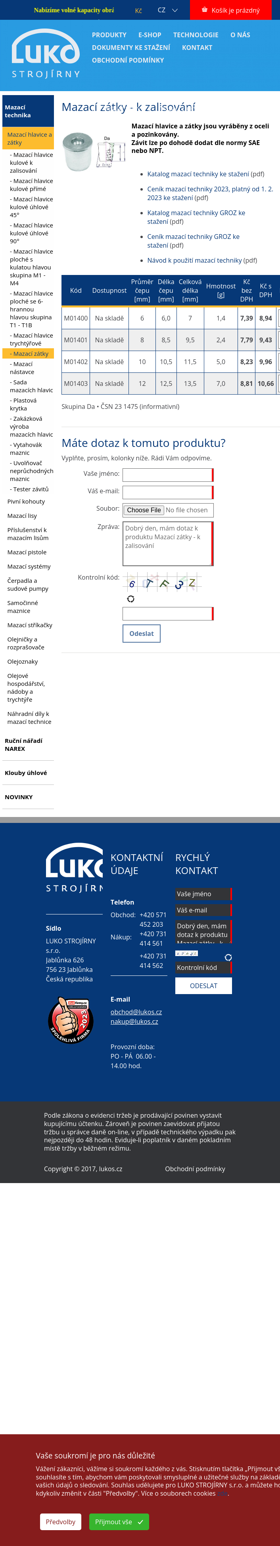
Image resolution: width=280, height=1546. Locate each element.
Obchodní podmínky (195, 1168)
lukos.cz (111, 1168)
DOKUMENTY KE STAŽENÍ (131, 47)
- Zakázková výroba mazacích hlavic (31, 426)
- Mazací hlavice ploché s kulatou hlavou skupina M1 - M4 (31, 267)
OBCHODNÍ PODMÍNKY (128, 60)
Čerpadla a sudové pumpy (28, 584)
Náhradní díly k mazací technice (30, 717)
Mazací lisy (22, 515)
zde (222, 1493)
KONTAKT (197, 47)
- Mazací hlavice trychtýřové (31, 339)
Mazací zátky (121, 108)
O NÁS (240, 35)
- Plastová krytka (23, 404)
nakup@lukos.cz (134, 1021)
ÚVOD (93, 99)
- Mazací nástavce (22, 368)
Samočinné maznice (23, 607)
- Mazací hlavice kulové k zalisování (31, 162)
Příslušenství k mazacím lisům (28, 534)
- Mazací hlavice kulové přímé (31, 185)
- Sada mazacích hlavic (31, 386)
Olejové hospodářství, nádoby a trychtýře (26, 687)
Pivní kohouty (26, 501)
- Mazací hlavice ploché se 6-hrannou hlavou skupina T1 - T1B (31, 309)
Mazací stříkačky (30, 625)
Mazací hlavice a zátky (219, 99)
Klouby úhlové (26, 773)
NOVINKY (19, 797)
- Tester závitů (29, 489)
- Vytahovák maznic (26, 448)
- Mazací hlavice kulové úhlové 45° (31, 207)
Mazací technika (144, 99)
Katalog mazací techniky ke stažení (198, 174)
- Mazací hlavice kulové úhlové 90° (31, 233)
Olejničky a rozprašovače (26, 643)
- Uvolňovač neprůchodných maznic (32, 471)
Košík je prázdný (236, 10)
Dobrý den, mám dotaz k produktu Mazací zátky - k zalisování (168, 543)
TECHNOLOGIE (196, 35)
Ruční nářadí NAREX (23, 744)
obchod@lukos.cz (136, 1012)
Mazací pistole (27, 552)
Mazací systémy (29, 566)
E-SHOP (149, 35)
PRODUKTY (109, 35)
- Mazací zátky (29, 353)
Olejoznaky (23, 661)
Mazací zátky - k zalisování (197, 108)
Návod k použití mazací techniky (195, 260)
